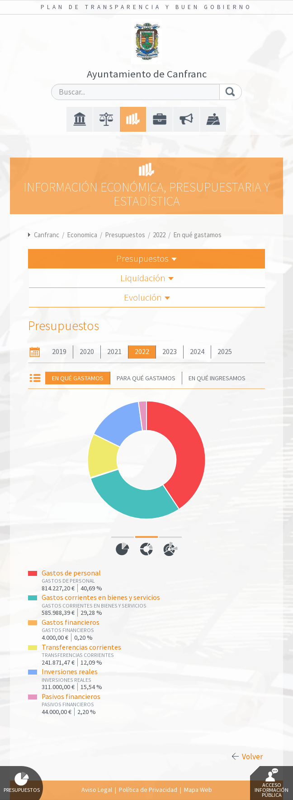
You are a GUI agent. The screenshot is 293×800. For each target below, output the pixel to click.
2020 (87, 351)
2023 (169, 351)
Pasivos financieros (71, 696)
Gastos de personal (71, 573)
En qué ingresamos (217, 378)
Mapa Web (198, 790)
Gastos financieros (70, 622)
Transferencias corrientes (81, 647)
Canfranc (46, 234)
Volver (252, 757)
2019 (59, 351)
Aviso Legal (96, 790)
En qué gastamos (197, 234)
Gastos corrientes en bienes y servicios (101, 597)
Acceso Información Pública (271, 783)
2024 (197, 351)
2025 (224, 351)
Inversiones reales (70, 671)
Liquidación (147, 278)
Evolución (147, 297)
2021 (114, 351)
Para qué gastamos (146, 378)
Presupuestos (125, 234)
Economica (82, 234)
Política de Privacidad (148, 790)
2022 (159, 234)
